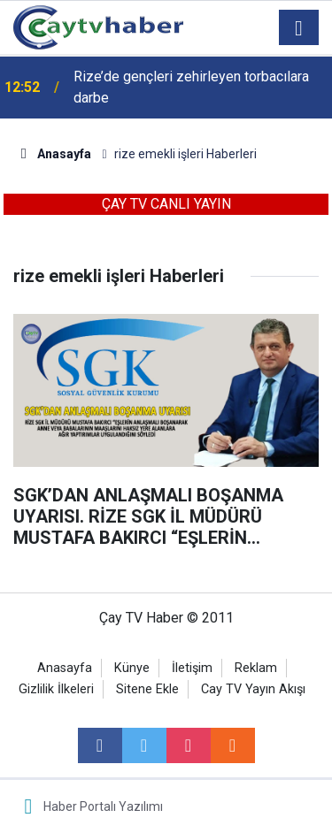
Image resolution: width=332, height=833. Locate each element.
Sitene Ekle (147, 689)
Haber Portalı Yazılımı (103, 806)
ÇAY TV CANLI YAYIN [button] (166, 203)
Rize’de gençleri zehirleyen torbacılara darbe (191, 87)
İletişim (192, 668)
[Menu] (299, 28)
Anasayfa (64, 668)
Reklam (256, 668)
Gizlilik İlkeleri (56, 689)
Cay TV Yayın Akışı (253, 689)
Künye (132, 668)
